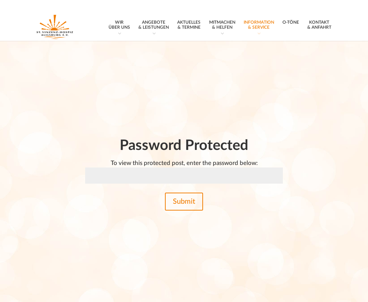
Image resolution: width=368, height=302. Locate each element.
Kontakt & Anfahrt (319, 24)
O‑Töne (290, 22)
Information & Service (259, 24)
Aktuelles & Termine (189, 24)
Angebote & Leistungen (153, 24)
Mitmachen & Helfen (222, 24)
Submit (184, 201)
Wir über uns (119, 24)
